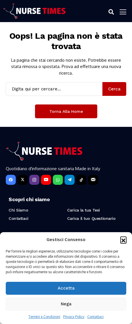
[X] (23, 180)
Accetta (66, 288)
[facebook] (11, 180)
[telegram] (70, 180)
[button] (123, 239)
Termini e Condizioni (44, 317)
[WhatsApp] (58, 180)
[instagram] (34, 180)
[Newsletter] (93, 180)
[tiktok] (81, 180)
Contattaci (95, 317)
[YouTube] (46, 180)
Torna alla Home (66, 111)
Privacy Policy (73, 317)
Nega (66, 303)
